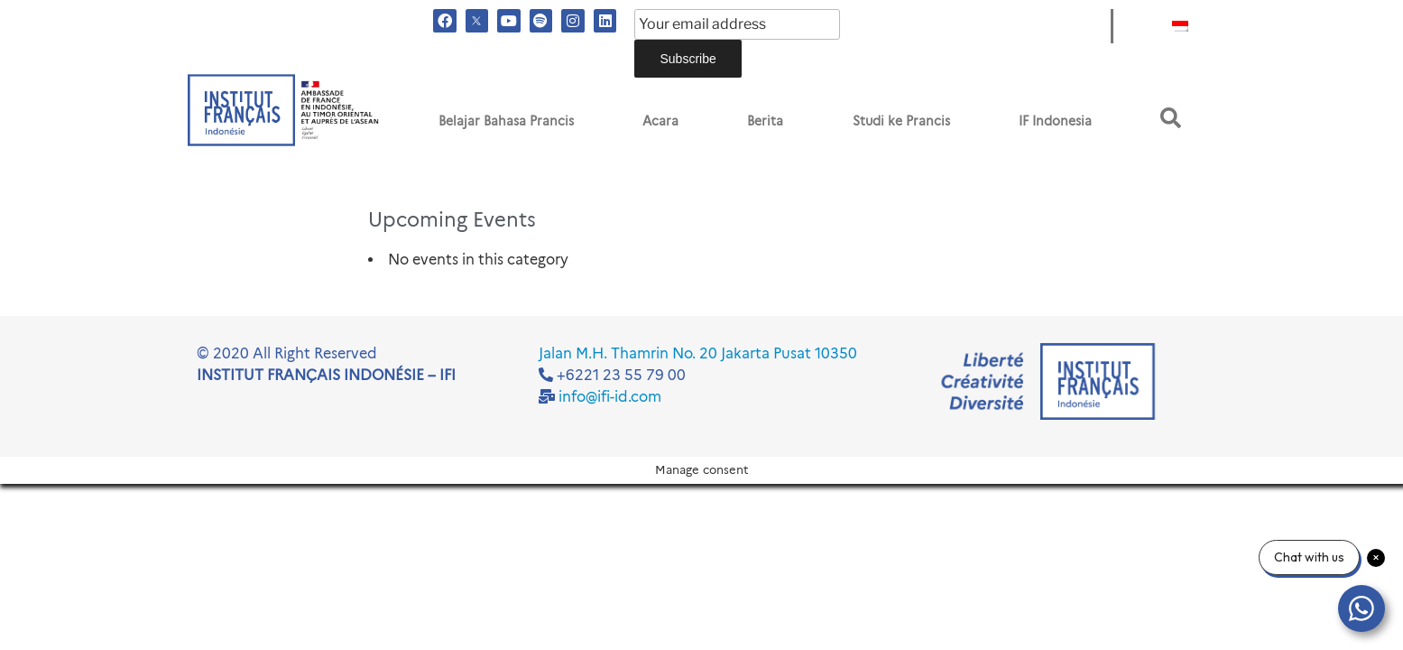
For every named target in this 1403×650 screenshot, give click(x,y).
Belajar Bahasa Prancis (506, 121)
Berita (765, 121)
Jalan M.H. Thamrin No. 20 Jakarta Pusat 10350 (698, 353)
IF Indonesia (1055, 121)
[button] (1171, 118)
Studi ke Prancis (901, 121)
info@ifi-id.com (609, 396)
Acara (660, 121)
